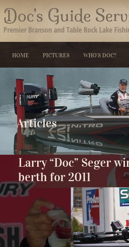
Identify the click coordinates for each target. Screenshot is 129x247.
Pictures (56, 55)
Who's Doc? (99, 55)
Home (20, 55)
